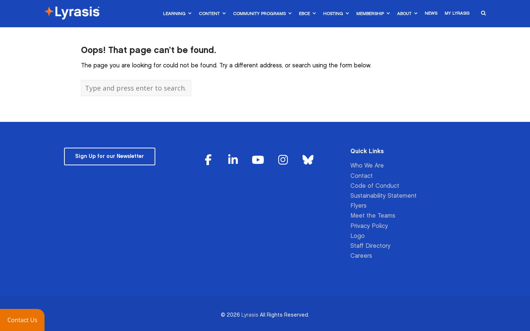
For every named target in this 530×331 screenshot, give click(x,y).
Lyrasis (249, 315)
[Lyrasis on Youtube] (258, 160)
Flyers (358, 206)
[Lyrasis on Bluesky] (308, 160)
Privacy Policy (369, 226)
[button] (22, 320)
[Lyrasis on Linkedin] (233, 160)
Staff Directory (370, 246)
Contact (361, 176)
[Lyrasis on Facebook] (208, 160)
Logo (357, 236)
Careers (361, 256)
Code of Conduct (374, 186)
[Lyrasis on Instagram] (283, 160)
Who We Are (367, 166)
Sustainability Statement (383, 196)
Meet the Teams (372, 216)
